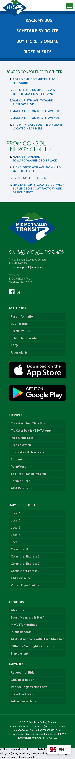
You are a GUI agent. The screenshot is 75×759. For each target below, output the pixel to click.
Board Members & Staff (27, 617)
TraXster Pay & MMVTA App (31, 430)
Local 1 (16, 513)
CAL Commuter (21, 578)
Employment (19, 653)
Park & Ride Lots (22, 437)
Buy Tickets (19, 323)
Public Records (21, 632)
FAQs (14, 345)
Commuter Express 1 (25, 556)
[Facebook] (12, 291)
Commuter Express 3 (25, 571)
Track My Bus (20, 331)
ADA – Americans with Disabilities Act (37, 639)
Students (17, 459)
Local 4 (16, 534)
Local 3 (16, 527)
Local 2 (16, 520)
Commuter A (19, 549)
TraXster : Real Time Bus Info (31, 423)
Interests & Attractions (27, 452)
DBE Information (22, 679)
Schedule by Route (24, 338)
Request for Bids (22, 672)
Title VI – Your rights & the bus (32, 646)
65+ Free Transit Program (29, 473)
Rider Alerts (19, 352)
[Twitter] (18, 291)
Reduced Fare (20, 481)
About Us (17, 610)
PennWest (18, 466)
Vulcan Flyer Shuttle (25, 585)
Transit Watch (21, 445)
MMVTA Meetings (24, 624)
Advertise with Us (23, 701)
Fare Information (23, 316)
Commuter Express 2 (25, 563)
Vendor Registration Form (29, 687)
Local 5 (16, 542)
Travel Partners (22, 694)
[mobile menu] (69, 6)
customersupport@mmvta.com (27, 267)
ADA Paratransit (22, 488)
